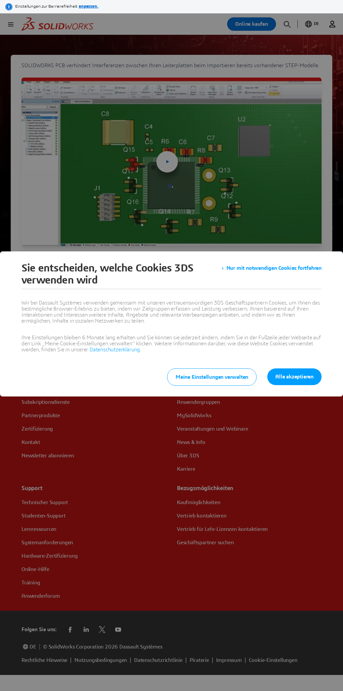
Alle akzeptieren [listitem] (294, 376)
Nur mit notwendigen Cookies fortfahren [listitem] (274, 268)
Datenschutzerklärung (114, 349)
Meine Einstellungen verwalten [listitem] (212, 377)
